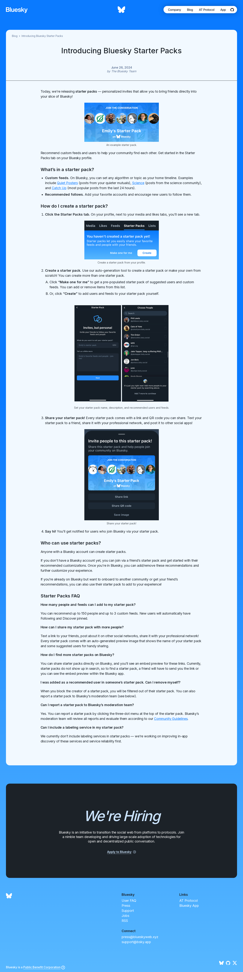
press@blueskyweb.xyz (140, 937)
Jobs (125, 916)
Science (138, 183)
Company (174, 10)
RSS (125, 921)
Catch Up (59, 188)
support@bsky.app (136, 942)
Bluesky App (189, 906)
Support (128, 911)
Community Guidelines (171, 719)
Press (126, 906)
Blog (190, 10)
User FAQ (129, 900)
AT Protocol (206, 10)
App (223, 10)
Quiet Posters (67, 183)
